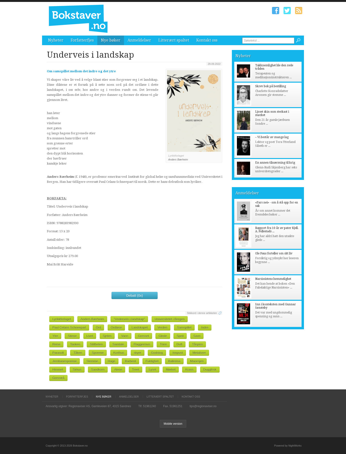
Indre (204, 327)
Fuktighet (152, 361)
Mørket (170, 369)
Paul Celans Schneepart (69, 327)
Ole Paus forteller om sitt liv (273, 253)
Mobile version (173, 423)
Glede (163, 336)
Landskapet (139, 327)
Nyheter (55, 40)
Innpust (178, 353)
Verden (162, 327)
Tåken (77, 353)
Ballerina (174, 361)
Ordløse (116, 327)
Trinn (163, 344)
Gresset (143, 336)
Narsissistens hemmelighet (273, 279)
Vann (124, 336)
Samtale (118, 344)
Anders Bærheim (92, 319)
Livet (89, 336)
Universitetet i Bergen (170, 319)
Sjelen (107, 336)
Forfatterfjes (82, 40)
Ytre (55, 336)
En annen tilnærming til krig (275, 162)
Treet (135, 369)
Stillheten (96, 344)
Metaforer (199, 353)
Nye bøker (110, 40)
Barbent (130, 361)
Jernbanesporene (64, 361)
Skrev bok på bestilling (270, 86)
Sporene (98, 353)
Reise (56, 344)
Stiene (72, 336)
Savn (197, 336)
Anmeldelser (139, 40)
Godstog (157, 353)
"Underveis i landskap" (129, 319)
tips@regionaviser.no (203, 406)
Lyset (152, 369)
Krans (189, 369)
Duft (179, 344)
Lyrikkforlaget (61, 319)
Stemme (92, 361)
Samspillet (184, 327)
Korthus (118, 353)
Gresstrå (58, 378)
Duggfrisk (209, 369)
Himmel (57, 369)
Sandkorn (98, 369)
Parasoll (58, 353)
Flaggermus (142, 344)
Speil (180, 336)
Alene (118, 369)
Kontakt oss (206, 40)
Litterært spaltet (173, 40)
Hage (111, 361)
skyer (137, 353)
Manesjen (197, 361)
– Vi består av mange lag (272, 137)
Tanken (75, 344)
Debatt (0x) (134, 295)
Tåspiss (197, 344)
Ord (98, 327)
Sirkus (77, 369)
